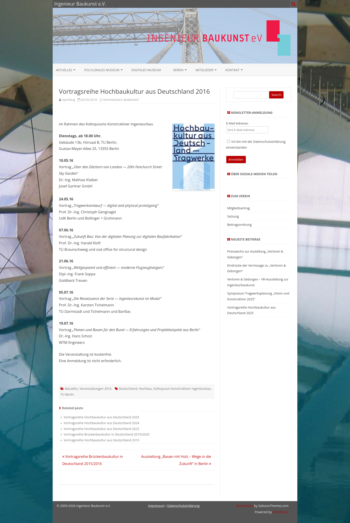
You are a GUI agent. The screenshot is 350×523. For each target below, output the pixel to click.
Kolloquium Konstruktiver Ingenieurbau (182, 388)
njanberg (68, 100)
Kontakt (232, 70)
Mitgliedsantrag (238, 208)
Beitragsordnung (239, 224)
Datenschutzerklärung (183, 506)
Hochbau (145, 388)
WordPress (280, 512)
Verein (178, 70)
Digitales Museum (146, 70)
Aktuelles (64, 70)
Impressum (156, 506)
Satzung (233, 216)
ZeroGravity (244, 506)
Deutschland (128, 388)
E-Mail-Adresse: (237, 123)
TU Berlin (67, 394)
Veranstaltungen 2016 (95, 388)
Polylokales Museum (101, 70)
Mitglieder (204, 70)
